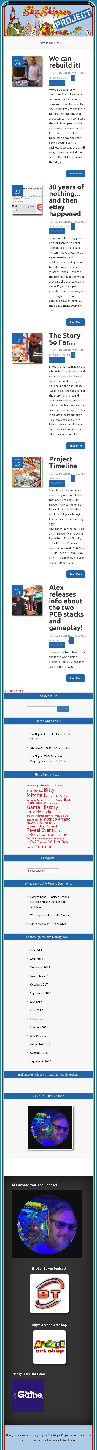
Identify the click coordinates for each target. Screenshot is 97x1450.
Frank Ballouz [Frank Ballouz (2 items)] (36, 802)
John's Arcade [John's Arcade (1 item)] (57, 812)
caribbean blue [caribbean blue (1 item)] (52, 796)
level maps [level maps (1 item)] (39, 816)
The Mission (62, 915)
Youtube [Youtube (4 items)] (44, 846)
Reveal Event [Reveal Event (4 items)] (40, 830)
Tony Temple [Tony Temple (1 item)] (54, 838)
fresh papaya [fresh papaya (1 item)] (52, 803)
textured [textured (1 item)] (57, 835)
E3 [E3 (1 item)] (49, 800)
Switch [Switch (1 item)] (50, 835)
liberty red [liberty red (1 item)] (49, 816)
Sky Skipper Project (58, 1435)
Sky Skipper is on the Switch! (47, 734)
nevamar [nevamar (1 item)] (35, 819)
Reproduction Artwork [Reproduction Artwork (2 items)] (42, 826)
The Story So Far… (65, 339)
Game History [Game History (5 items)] (42, 806)
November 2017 (40, 976)
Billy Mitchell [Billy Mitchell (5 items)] (40, 792)
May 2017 (36, 1018)
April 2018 (36, 959)
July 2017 (36, 1001)
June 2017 (36, 1010)
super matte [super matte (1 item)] (41, 835)
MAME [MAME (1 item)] (57, 816)
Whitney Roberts (74, 73)
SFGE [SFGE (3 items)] (31, 834)
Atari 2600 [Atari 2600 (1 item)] (38, 791)
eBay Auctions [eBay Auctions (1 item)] (57, 800)
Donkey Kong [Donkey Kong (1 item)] (42, 800)
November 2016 (40, 1044)
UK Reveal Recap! (41, 748)
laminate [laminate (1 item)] (30, 816)
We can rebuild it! (65, 62)
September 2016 (40, 1061)
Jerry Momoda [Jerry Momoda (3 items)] (39, 811)
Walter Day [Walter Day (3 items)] (58, 841)
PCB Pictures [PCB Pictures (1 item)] (50, 823)
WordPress (69, 1440)
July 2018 (36, 950)
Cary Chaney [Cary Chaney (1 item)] (65, 796)
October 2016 (39, 1053)
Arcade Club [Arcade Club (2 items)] (48, 785)
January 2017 (38, 1036)
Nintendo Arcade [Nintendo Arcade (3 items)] (55, 819)
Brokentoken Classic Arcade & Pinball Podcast (48, 1074)
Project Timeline (63, 462)
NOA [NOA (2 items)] (30, 823)
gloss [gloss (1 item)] (61, 808)
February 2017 (39, 1027)
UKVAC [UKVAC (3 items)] (33, 841)
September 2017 (40, 993)
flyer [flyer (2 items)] (67, 799)
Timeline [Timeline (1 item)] (44, 838)
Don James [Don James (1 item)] (31, 800)
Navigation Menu (50, 42)
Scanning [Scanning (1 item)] (58, 831)
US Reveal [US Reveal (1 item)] (43, 842)
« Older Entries (13, 691)
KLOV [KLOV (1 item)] (66, 812)
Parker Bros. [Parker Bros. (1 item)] (39, 823)
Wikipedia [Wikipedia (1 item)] (31, 847)
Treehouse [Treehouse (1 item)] (64, 838)
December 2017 (40, 967)
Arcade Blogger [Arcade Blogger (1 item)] (33, 785)
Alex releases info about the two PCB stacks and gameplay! (66, 607)
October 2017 (39, 984)
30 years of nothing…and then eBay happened (66, 200)
